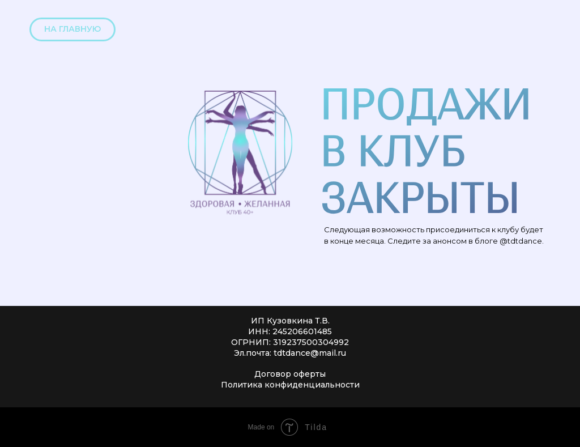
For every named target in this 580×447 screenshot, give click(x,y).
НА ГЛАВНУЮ (72, 29)
